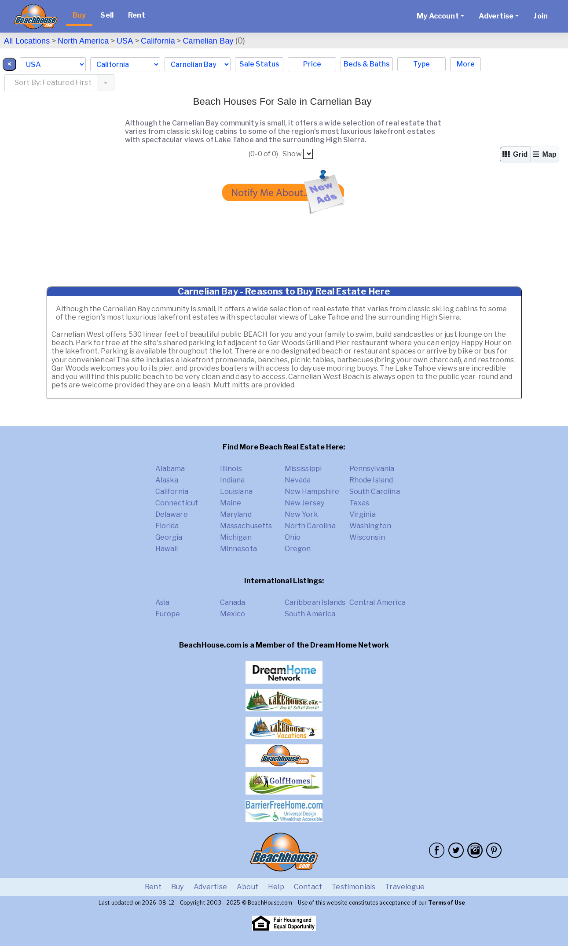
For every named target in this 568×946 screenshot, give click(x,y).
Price (312, 64)
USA (125, 41)
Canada (233, 602)
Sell (107, 15)
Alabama (170, 468)
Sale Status (259, 64)
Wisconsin (367, 537)
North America (83, 41)
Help (276, 887)
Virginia (362, 514)
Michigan (236, 537)
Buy (79, 15)
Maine (231, 503)
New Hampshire (312, 491)
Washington (370, 526)
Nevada (298, 480)
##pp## (308, 154)
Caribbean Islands (315, 602)
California (158, 41)
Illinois (231, 468)
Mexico (233, 614)
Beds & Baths (367, 64)
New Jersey (305, 503)
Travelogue (405, 887)
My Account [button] (438, 16)
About (247, 887)
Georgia (169, 537)
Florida (167, 526)
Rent (136, 15)
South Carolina (374, 491)
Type (421, 64)
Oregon (298, 549)
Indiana (232, 480)
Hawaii (166, 549)
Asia (162, 602)
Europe (167, 614)
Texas (359, 503)
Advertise (210, 887)
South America (310, 614)
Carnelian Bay (208, 41)
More (466, 64)
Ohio (293, 537)
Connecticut (176, 503)
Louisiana (236, 491)
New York (301, 514)
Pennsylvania (372, 468)
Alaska (167, 480)
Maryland (236, 514)
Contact (308, 887)
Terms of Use (446, 902)
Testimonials (353, 887)
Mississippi (303, 468)
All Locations (27, 41)
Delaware (171, 514)
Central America (377, 602)
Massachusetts (246, 526)
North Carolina (310, 526)
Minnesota (238, 549)
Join (540, 16)
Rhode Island (371, 480)
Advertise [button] (496, 16)
